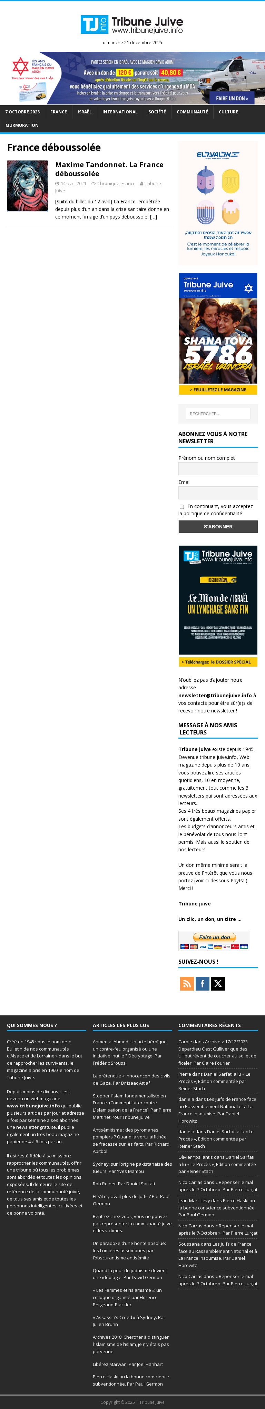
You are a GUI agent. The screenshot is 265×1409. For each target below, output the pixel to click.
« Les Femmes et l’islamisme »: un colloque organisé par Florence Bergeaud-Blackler (127, 1297)
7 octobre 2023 (22, 112)
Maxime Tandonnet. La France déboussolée (109, 169)
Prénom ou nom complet (206, 458)
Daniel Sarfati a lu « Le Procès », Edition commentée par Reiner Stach (214, 1081)
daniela (186, 1099)
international (120, 112)
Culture (228, 112)
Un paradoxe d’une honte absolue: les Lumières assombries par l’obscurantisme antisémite (129, 1250)
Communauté (192, 112)
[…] (153, 216)
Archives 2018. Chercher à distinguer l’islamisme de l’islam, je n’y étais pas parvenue (131, 1344)
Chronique (108, 183)
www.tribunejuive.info (33, 1106)
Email (184, 482)
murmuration (22, 125)
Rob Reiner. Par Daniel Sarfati (124, 1183)
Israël (85, 112)
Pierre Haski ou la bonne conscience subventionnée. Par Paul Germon (217, 1207)
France (58, 112)
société (157, 112)
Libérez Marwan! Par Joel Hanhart (128, 1364)
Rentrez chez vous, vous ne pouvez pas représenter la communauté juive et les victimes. (132, 1223)
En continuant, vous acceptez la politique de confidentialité (215, 510)
